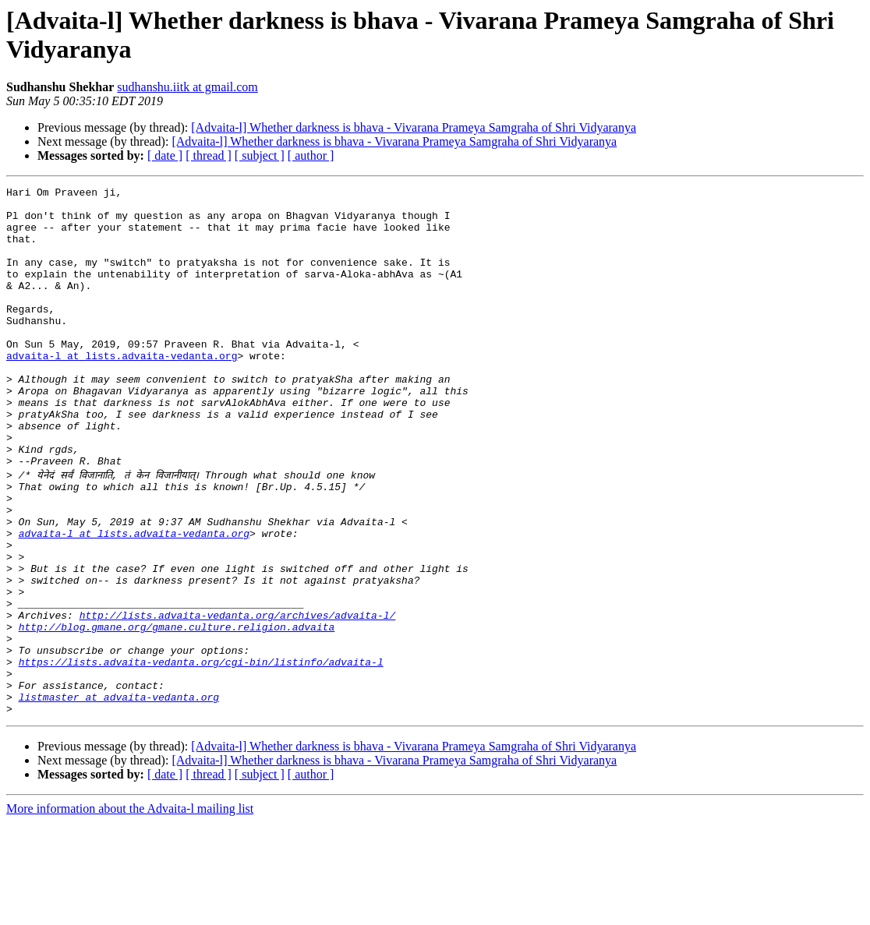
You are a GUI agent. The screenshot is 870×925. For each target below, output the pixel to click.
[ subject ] (260, 155)
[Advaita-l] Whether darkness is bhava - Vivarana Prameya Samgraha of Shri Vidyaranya (413, 127)
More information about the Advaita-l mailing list (129, 911)
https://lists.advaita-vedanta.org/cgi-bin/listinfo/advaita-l (201, 755)
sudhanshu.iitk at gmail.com (187, 87)
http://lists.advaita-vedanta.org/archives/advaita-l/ (238, 699)
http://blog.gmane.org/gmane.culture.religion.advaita (177, 713)
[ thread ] (209, 155)
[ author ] (311, 155)
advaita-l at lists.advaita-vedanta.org (121, 390)
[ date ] (164, 155)
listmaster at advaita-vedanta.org (119, 797)
